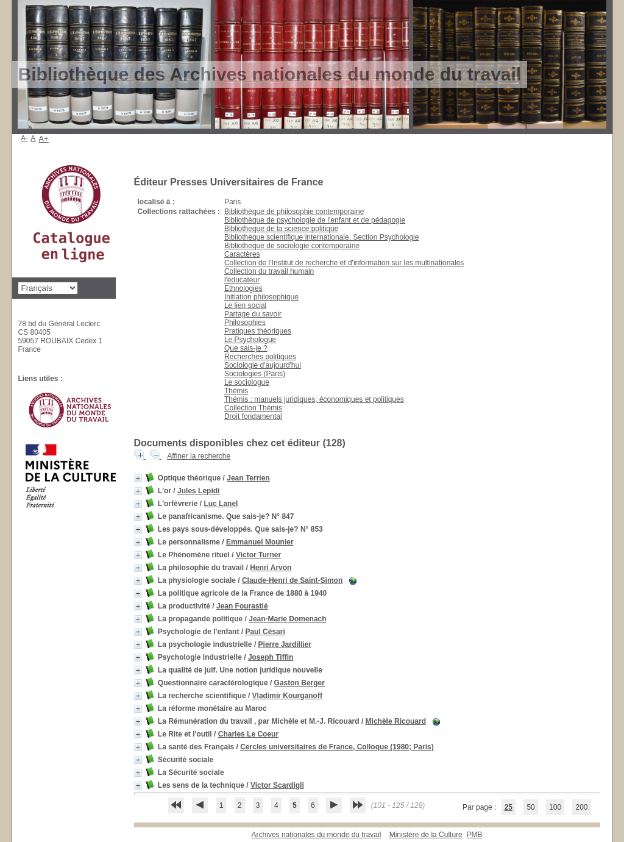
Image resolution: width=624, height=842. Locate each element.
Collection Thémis (253, 408)
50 (530, 807)
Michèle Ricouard (396, 721)
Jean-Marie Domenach (287, 619)
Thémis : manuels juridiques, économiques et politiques (314, 399)
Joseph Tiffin (270, 657)
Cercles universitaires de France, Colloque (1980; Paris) (336, 747)
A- (24, 137)
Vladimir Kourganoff (287, 695)
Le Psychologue (250, 339)
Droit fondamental (253, 416)
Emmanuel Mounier (260, 542)
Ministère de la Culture (426, 834)
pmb (474, 834)
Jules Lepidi (198, 491)
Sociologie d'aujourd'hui (262, 365)
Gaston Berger (299, 683)
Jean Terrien (248, 478)
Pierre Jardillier (284, 644)
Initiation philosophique (261, 297)
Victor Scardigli (277, 785)
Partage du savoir (253, 314)
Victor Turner (258, 555)
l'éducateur (242, 280)
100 (555, 807)
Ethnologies (243, 288)
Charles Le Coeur (248, 734)
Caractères (242, 254)
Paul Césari (265, 631)
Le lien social (245, 305)
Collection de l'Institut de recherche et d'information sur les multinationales (344, 263)
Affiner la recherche (198, 456)
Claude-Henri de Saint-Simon (292, 580)
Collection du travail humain (269, 271)
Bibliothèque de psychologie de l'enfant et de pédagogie (314, 220)
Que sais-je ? (246, 348)
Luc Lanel (221, 503)
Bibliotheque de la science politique (281, 228)
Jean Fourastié (242, 606)
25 (508, 807)
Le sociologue (246, 382)
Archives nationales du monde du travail (316, 834)
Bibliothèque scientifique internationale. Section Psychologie (321, 237)
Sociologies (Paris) (254, 373)
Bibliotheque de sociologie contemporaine (292, 245)
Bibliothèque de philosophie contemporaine (294, 211)
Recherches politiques (260, 356)
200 (581, 807)
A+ (43, 138)
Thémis (236, 391)
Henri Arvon (270, 567)
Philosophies (245, 322)
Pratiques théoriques (257, 331)
